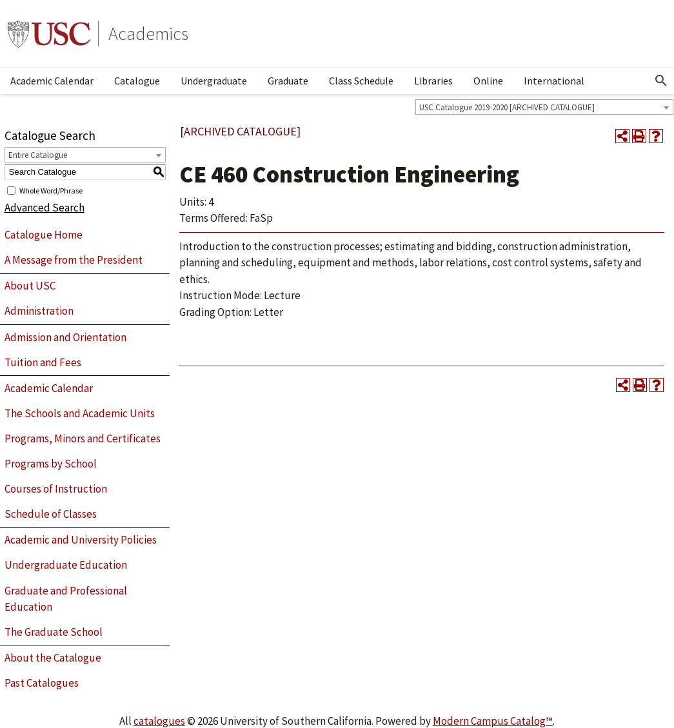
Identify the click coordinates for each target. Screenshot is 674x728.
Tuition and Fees (43, 362)
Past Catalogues (42, 683)
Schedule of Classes (51, 514)
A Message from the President (74, 260)
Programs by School (51, 464)
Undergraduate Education (66, 565)
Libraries (433, 80)
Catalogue (137, 80)
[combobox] (544, 107)
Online (488, 80)
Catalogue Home (44, 235)
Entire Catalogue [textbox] (37, 155)
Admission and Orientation (65, 337)
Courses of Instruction (56, 489)
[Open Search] (661, 80)
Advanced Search (44, 208)
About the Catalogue (53, 658)
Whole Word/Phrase (51, 190)
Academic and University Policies (81, 540)
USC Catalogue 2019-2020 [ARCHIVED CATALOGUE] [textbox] (507, 107)
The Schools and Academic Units (80, 413)
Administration (39, 311)
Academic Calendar (52, 80)
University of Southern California (49, 33)
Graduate (288, 80)
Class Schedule (361, 80)
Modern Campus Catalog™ (493, 721)
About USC (30, 286)
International (554, 80)
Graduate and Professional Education (66, 599)
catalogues (159, 721)
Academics (148, 33)
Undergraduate (214, 80)
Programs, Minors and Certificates (83, 438)
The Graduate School (54, 632)
